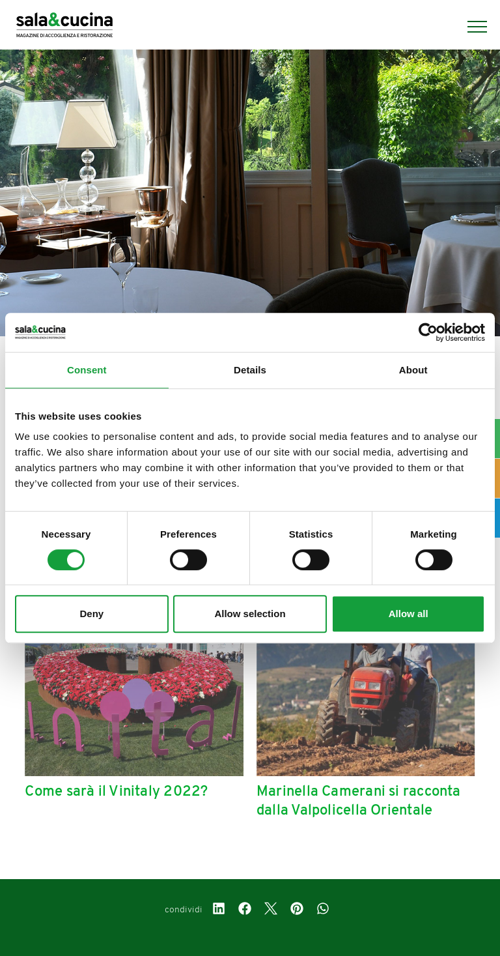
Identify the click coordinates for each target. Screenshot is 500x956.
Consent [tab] (87, 369)
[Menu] (470, 27)
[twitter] (270, 910)
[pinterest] (296, 910)
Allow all (408, 613)
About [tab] (413, 369)
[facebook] (244, 910)
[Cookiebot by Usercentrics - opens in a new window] (428, 332)
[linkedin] (218, 910)
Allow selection (249, 613)
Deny (91, 613)
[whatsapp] (322, 910)
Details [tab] (250, 369)
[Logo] (64, 26)
